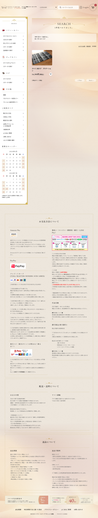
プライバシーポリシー (51, 509)
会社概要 (18, 509)
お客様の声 (6, 129)
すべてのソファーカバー (10, 36)
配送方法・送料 (7, 120)
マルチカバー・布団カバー (10, 98)
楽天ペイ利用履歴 (20, 372)
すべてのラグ (7, 79)
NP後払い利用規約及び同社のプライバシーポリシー (66, 278)
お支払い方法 (7, 117)
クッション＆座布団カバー (10, 102)
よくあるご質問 (7, 133)
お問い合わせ (7, 137)
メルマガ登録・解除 (8, 140)
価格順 (88, 46)
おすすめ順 (82, 46)
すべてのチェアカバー (9, 63)
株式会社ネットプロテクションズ (72, 274)
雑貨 (4, 95)
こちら (38, 253)
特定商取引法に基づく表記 (33, 509)
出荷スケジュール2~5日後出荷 (8, 125)
